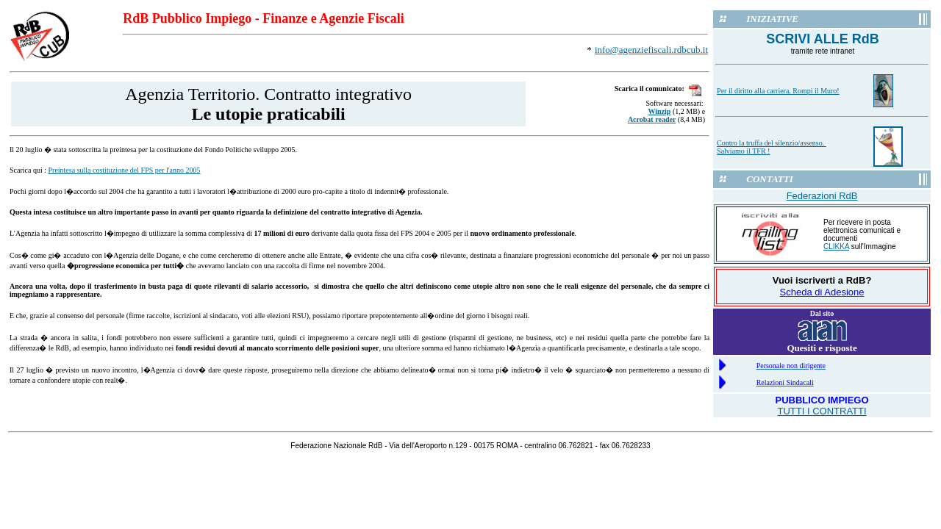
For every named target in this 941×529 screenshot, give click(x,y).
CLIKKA (836, 246)
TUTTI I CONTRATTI (822, 411)
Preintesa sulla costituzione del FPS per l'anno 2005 (124, 170)
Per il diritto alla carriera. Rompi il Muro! (778, 91)
